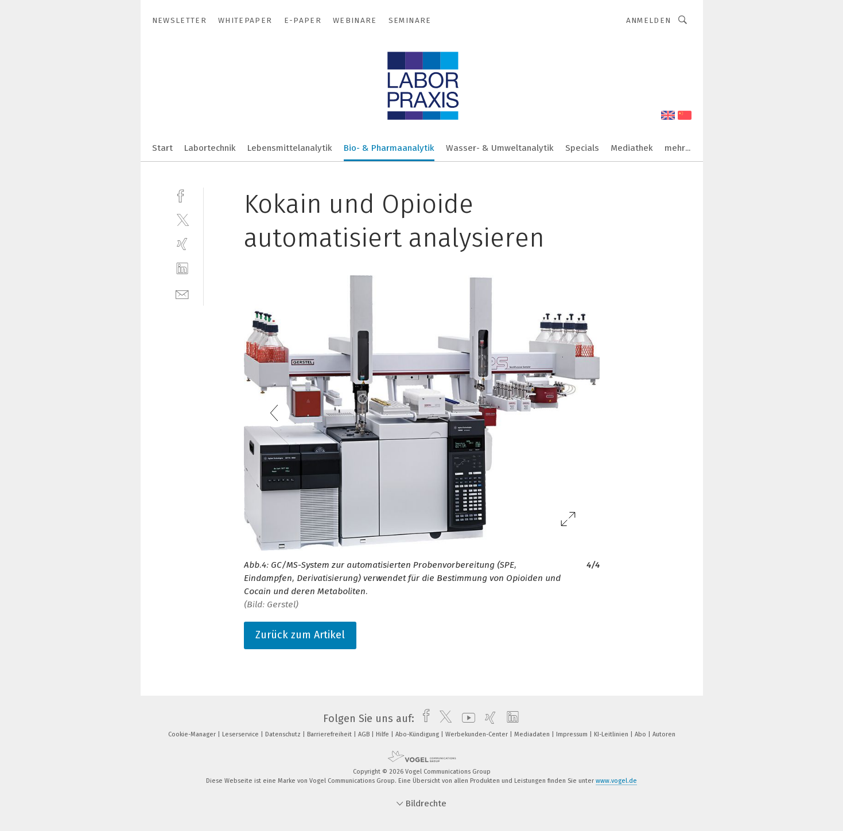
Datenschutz (283, 734)
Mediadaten (532, 734)
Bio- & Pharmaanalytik (389, 148)
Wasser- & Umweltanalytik (500, 148)
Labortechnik (210, 148)
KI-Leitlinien (612, 734)
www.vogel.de (616, 781)
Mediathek (632, 148)
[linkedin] (182, 269)
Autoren (663, 734)
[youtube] (465, 718)
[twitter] (182, 219)
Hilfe (383, 734)
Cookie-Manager (192, 734)
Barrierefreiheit (330, 734)
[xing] (182, 244)
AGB (364, 734)
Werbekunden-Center (477, 734)
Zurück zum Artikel (300, 635)
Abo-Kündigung (418, 734)
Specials (582, 148)
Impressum (572, 734)
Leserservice (241, 734)
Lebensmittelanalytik (289, 148)
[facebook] (182, 195)
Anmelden (648, 20)
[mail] (182, 293)
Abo (641, 734)
